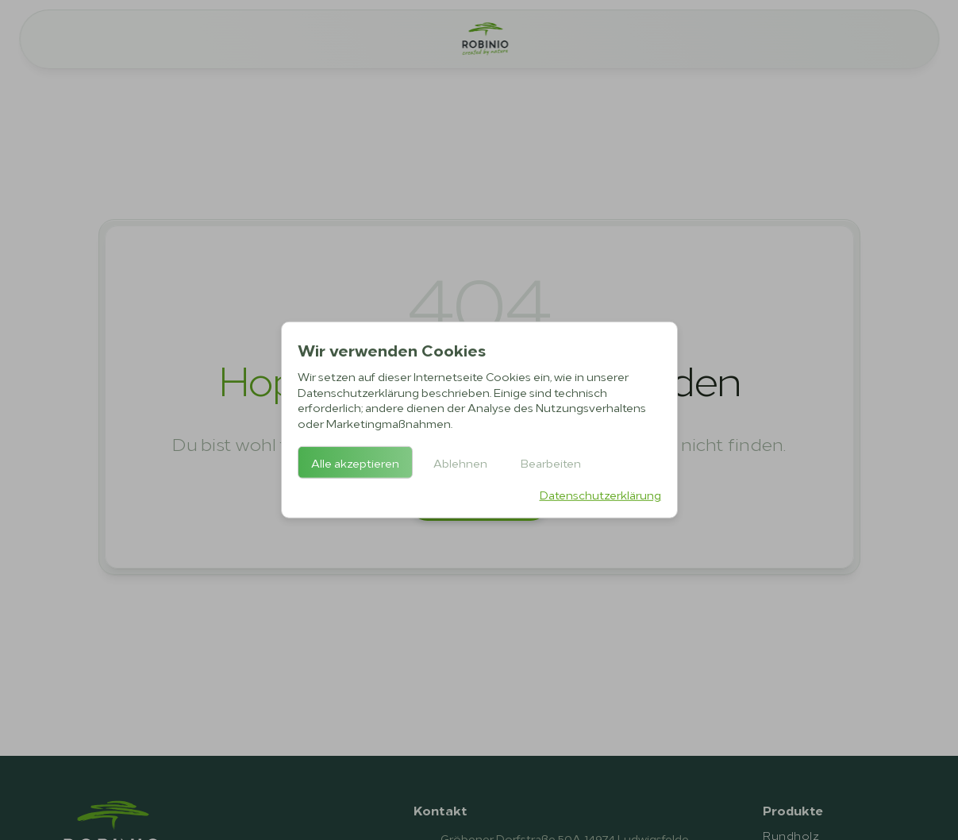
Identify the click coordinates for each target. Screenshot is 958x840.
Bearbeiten (551, 462)
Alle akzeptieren (355, 462)
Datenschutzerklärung (600, 494)
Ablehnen (460, 462)
